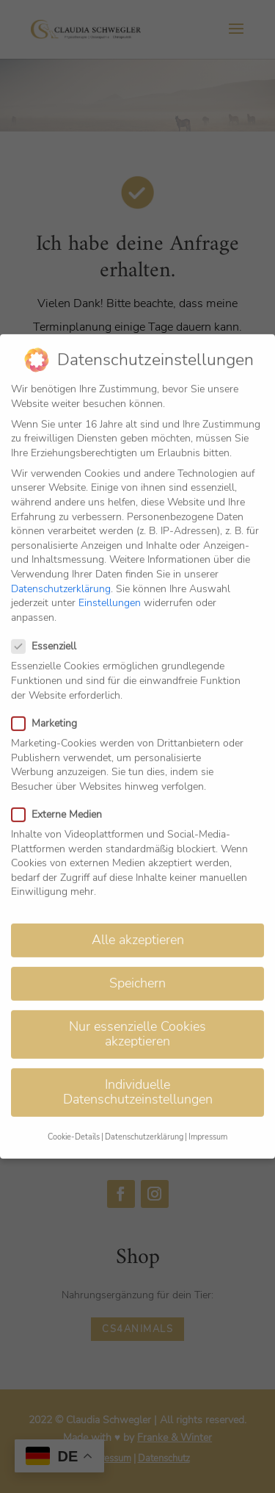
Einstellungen (109, 583)
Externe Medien (62, 794)
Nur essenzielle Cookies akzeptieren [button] (137, 1014)
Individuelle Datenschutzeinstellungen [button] (138, 1072)
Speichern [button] (137, 963)
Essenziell (50, 626)
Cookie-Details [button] (74, 1117)
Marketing (50, 703)
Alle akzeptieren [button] (138, 920)
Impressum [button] (207, 1117)
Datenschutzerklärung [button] (144, 1117)
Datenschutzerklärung (61, 568)
